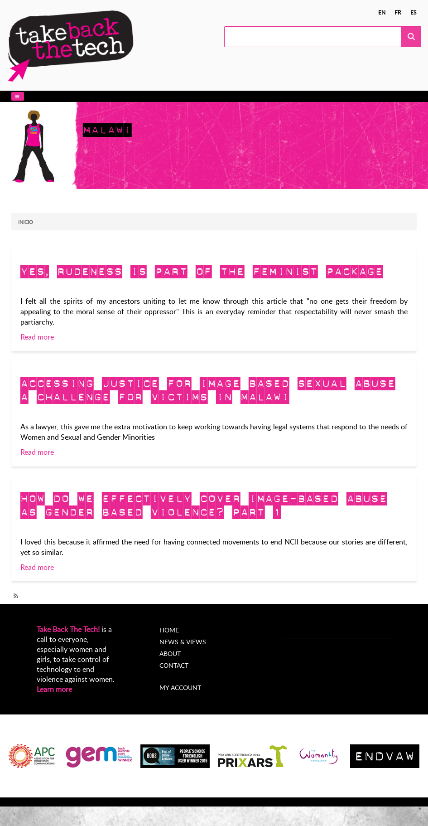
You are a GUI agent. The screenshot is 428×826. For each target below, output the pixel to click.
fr (397, 12)
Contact (173, 665)
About (170, 653)
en (381, 12)
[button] (17, 96)
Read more (37, 337)
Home (169, 630)
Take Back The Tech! (68, 629)
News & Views (182, 641)
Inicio (25, 221)
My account (180, 687)
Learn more (54, 689)
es (413, 12)
